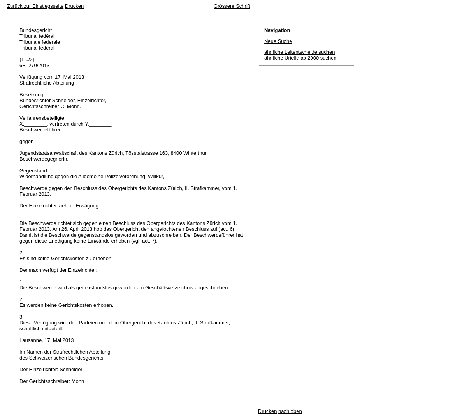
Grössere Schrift (232, 6)
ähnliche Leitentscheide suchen (299, 52)
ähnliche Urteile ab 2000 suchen (300, 58)
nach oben (290, 411)
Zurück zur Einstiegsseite (35, 6)
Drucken (74, 6)
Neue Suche (278, 41)
